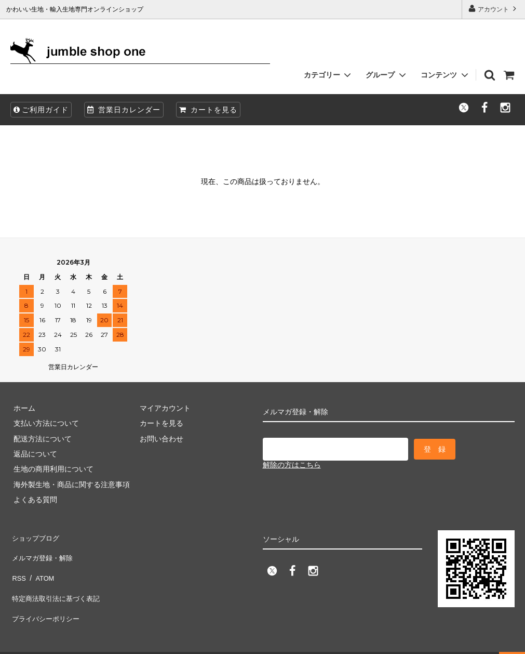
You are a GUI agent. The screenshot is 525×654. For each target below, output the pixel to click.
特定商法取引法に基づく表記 (57, 582)
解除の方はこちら (292, 463)
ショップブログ (35, 535)
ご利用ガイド (41, 110)
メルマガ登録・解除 (43, 551)
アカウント (493, 8)
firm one (88, 641)
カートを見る (208, 110)
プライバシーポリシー (46, 597)
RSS (17, 566)
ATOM (41, 566)
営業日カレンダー (123, 110)
